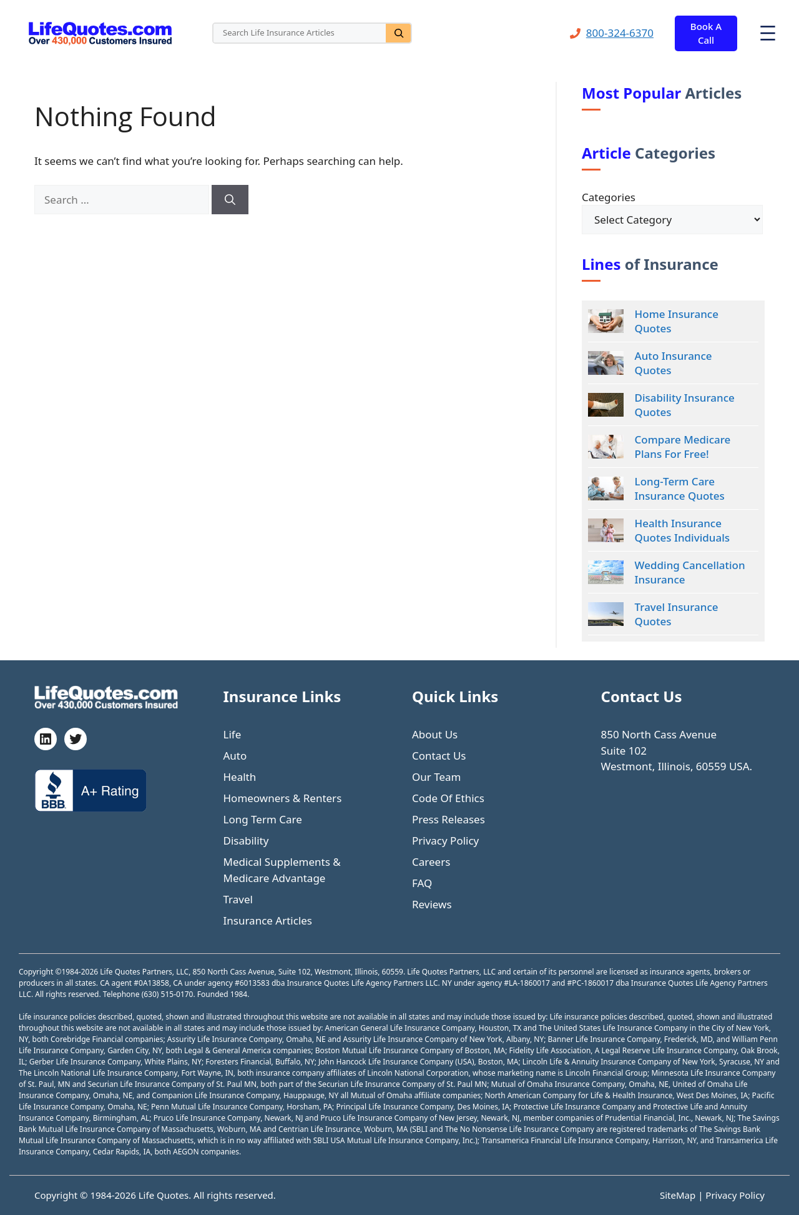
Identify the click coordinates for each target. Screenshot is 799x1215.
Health (240, 777)
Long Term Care (262, 819)
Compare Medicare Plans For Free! (683, 446)
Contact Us (439, 755)
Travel (238, 899)
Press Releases (448, 819)
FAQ (422, 883)
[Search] (398, 33)
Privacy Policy (445, 840)
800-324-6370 (620, 33)
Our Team (436, 777)
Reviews (432, 904)
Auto (235, 755)
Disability (246, 840)
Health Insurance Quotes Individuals (682, 530)
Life (232, 734)
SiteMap (679, 1195)
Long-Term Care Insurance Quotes (680, 488)
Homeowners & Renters (282, 798)
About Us (435, 734)
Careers (431, 862)
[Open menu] (767, 33)
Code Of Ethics (448, 798)
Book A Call (706, 33)
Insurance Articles (268, 920)
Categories (608, 197)
